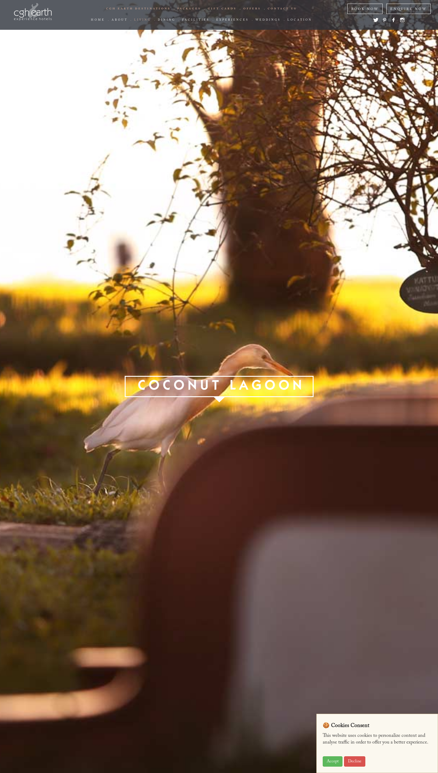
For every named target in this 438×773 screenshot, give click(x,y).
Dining (167, 20)
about (119, 20)
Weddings (268, 20)
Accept (333, 761)
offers (252, 9)
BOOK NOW (365, 9)
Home (98, 20)
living (142, 20)
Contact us (282, 9)
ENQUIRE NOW (408, 9)
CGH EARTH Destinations (138, 9)
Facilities (196, 20)
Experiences (232, 20)
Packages (189, 9)
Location (299, 20)
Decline (354, 761)
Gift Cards (222, 9)
